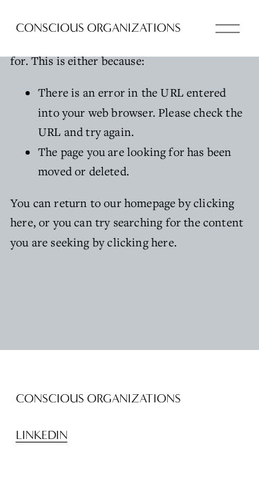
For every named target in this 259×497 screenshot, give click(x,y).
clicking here (140, 242)
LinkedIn (42, 435)
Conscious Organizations (98, 28)
